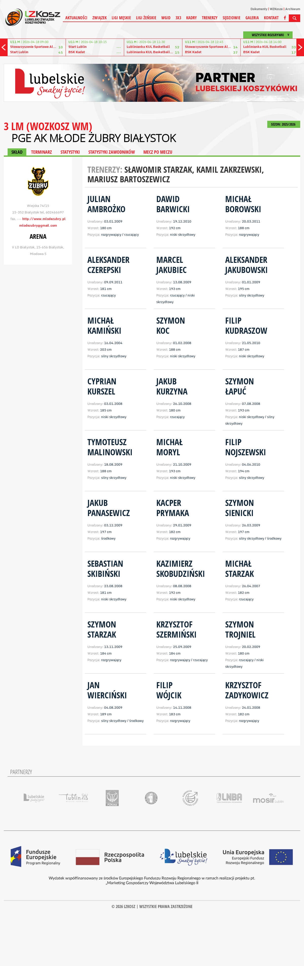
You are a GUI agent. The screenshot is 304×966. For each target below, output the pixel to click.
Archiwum (292, 9)
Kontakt (271, 18)
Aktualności (76, 18)
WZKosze (276, 9)
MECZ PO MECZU (157, 152)
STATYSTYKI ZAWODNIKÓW (111, 152)
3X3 (178, 18)
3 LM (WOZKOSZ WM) (48, 126)
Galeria (252, 18)
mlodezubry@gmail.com (38, 225)
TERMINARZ (41, 152)
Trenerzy (210, 18)
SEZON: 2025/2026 (283, 124)
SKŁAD (17, 152)
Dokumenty (259, 9)
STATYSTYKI (70, 152)
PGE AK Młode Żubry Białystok (93, 138)
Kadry (191, 18)
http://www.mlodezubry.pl (44, 219)
